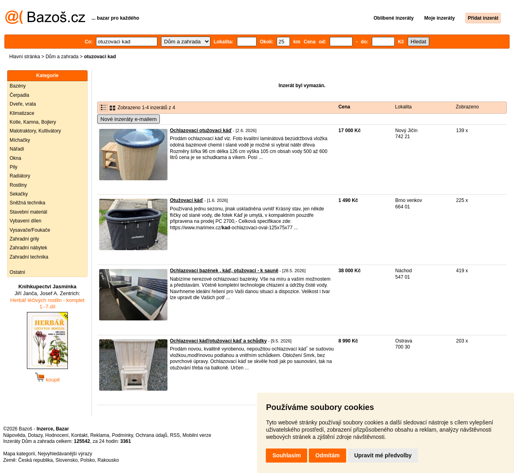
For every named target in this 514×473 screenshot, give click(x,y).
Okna (15, 158)
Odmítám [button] (327, 455)
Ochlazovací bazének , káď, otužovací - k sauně (224, 270)
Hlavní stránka (24, 56)
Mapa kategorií (19, 454)
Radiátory (20, 176)
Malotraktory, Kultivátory (35, 131)
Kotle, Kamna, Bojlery (33, 122)
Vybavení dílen (25, 221)
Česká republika (35, 460)
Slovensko (66, 460)
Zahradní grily (24, 239)
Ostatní (17, 272)
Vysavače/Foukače (30, 230)
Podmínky (122, 435)
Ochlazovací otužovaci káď (201, 130)
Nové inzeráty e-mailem (128, 119)
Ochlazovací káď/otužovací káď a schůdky (218, 341)
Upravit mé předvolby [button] (383, 455)
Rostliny (18, 185)
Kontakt (79, 435)
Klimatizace (22, 113)
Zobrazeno (467, 107)
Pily (13, 167)
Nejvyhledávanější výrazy (65, 454)
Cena (344, 107)
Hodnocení (57, 435)
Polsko (87, 460)
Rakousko (108, 460)
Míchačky (20, 140)
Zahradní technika (29, 257)
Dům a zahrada (61, 56)
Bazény (18, 86)
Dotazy (35, 435)
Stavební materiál (28, 212)
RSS (175, 435)
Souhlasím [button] (286, 455)
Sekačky (19, 194)
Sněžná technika (27, 203)
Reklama (99, 435)
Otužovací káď (186, 200)
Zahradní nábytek (28, 248)
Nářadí (17, 149)
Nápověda (14, 435)
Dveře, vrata (23, 104)
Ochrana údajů (151, 435)
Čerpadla (19, 95)
